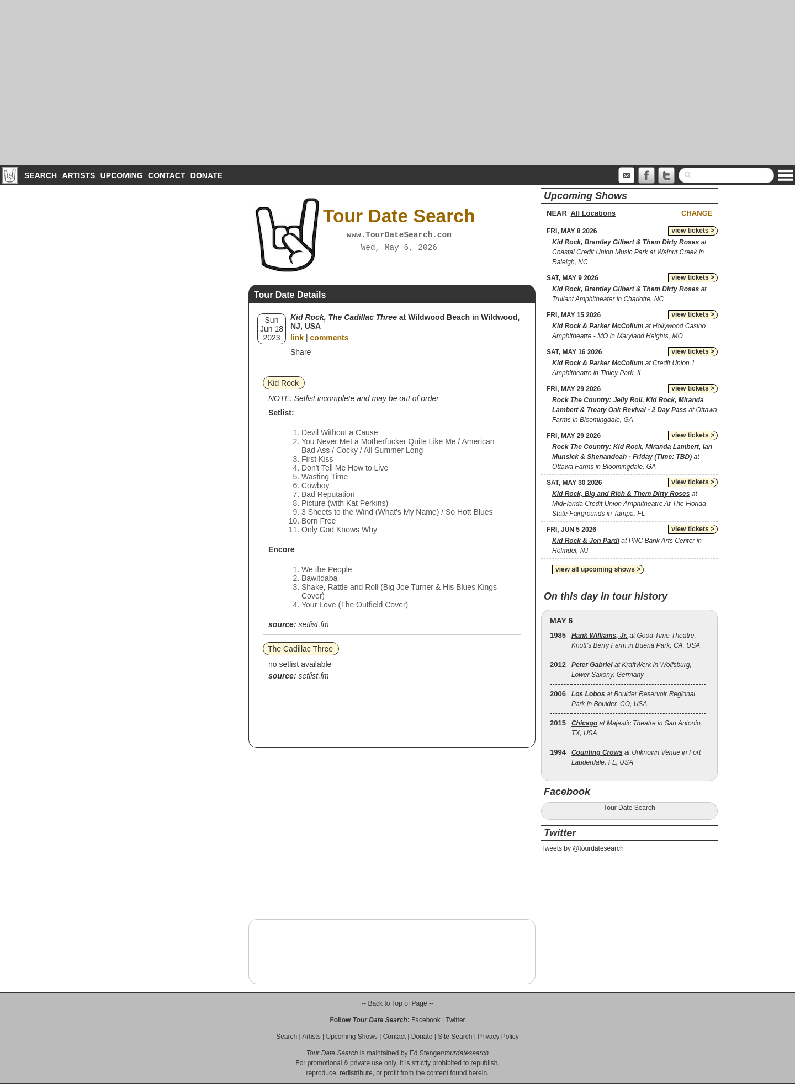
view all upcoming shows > (597, 569)
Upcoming (121, 175)
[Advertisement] (397, 83)
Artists (78, 175)
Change (696, 213)
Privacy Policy (498, 1036)
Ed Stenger (426, 1053)
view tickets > (692, 230)
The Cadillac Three (300, 648)
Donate (206, 175)
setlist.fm (313, 624)
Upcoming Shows (351, 1036)
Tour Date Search (629, 807)
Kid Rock (283, 382)
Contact (166, 175)
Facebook (426, 1020)
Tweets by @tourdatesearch (582, 848)
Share (300, 352)
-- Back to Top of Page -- (397, 1003)
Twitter (455, 1020)
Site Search (455, 1036)
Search (40, 175)
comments (329, 337)
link (297, 337)
